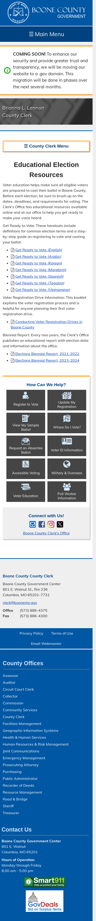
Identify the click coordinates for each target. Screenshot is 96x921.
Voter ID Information (67, 450)
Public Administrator (20, 778)
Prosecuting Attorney (21, 764)
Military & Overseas (67, 473)
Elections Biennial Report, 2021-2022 (47, 353)
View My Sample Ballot (26, 427)
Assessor (10, 675)
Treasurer (11, 813)
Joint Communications (21, 751)
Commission (13, 703)
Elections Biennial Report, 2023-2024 (47, 360)
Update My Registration (66, 404)
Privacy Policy (31, 633)
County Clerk (13, 716)
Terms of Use (62, 633)
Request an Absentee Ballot (26, 450)
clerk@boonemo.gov (20, 602)
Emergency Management (24, 758)
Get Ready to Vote (38, 250)
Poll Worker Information (66, 495)
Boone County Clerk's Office (46, 533)
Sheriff (8, 806)
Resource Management (22, 792)
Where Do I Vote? (67, 427)
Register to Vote (25, 404)
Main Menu (46, 34)
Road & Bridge (15, 799)
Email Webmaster (46, 643)
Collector (10, 696)
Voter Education (25, 496)
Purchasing (12, 771)
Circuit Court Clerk (18, 689)
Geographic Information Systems (30, 730)
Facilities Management (22, 723)
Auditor (9, 682)
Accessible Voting (26, 473)
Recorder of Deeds (18, 785)
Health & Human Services (24, 737)
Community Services (20, 710)
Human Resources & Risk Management (36, 744)
